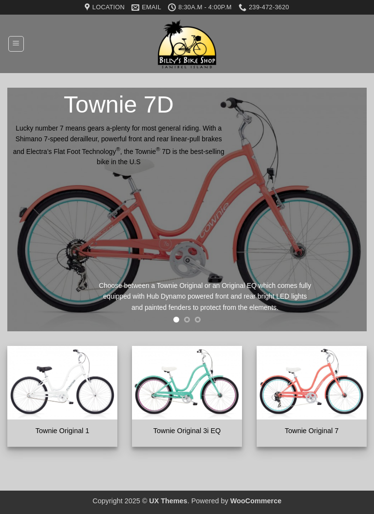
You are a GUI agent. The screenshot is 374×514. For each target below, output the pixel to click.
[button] (16, 44)
